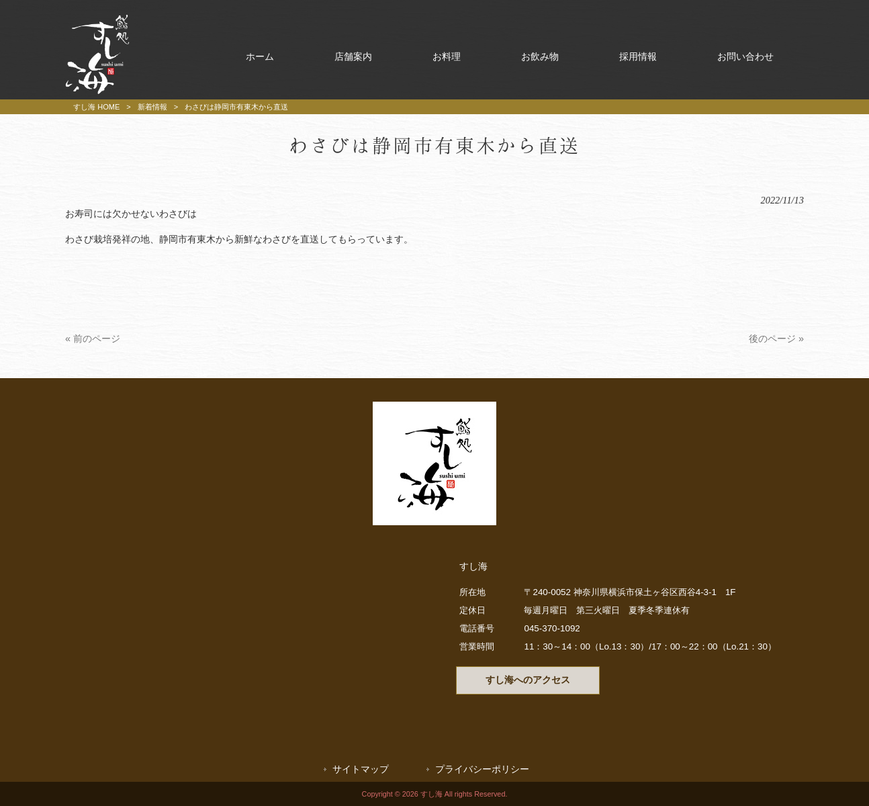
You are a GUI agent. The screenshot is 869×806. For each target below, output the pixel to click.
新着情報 (152, 107)
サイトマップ (360, 769)
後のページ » (776, 338)
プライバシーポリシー (482, 769)
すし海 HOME (96, 107)
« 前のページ (92, 338)
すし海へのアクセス (528, 679)
